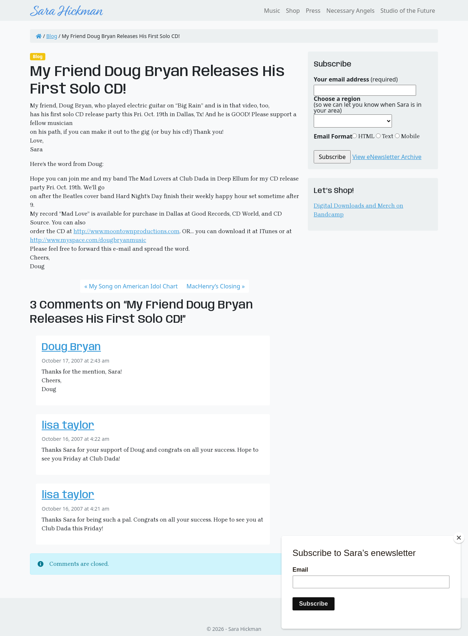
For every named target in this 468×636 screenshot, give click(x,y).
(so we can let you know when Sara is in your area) (368, 104)
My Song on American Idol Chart (133, 286)
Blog (51, 36)
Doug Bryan (71, 347)
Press (313, 11)
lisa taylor (68, 426)
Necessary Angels (350, 11)
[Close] (458, 537)
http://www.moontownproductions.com (126, 231)
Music (272, 11)
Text (387, 136)
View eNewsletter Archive (387, 157)
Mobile (410, 136)
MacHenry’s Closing (213, 286)
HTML (365, 136)
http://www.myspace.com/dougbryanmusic (88, 239)
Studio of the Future (407, 11)
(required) (356, 79)
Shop (293, 11)
